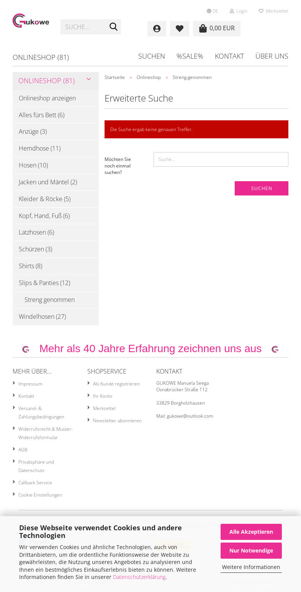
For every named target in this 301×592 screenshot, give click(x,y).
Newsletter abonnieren (117, 420)
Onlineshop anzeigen (47, 98)
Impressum (30, 383)
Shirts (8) (30, 266)
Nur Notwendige (251, 550)
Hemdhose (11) (40, 148)
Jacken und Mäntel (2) (48, 182)
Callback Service (35, 482)
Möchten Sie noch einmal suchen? (118, 165)
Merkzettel (273, 11)
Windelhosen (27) (42, 316)
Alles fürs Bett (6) (41, 115)
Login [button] (238, 11)
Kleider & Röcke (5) (44, 199)
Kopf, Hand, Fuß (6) (44, 216)
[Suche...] (113, 27)
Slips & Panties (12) (44, 283)
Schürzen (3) (35, 249)
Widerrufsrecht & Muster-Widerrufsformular (45, 433)
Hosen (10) (33, 165)
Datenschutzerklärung (139, 577)
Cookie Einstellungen (40, 495)
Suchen (151, 56)
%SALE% (190, 56)
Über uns (271, 56)
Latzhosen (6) (36, 232)
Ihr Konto (102, 396)
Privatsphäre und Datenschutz (36, 466)
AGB (23, 449)
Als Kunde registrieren (116, 383)
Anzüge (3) (33, 131)
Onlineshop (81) (41, 57)
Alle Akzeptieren (251, 531)
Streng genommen (50, 299)
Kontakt (229, 56)
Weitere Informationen (251, 567)
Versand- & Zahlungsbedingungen (41, 412)
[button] (212, 7)
